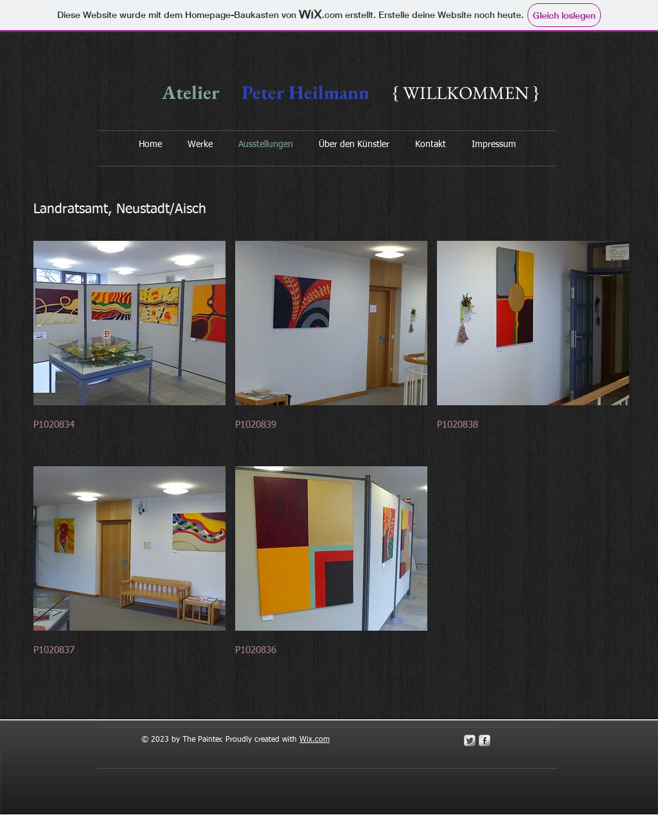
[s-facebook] (484, 740)
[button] (129, 349)
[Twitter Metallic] (470, 740)
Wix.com (314, 740)
